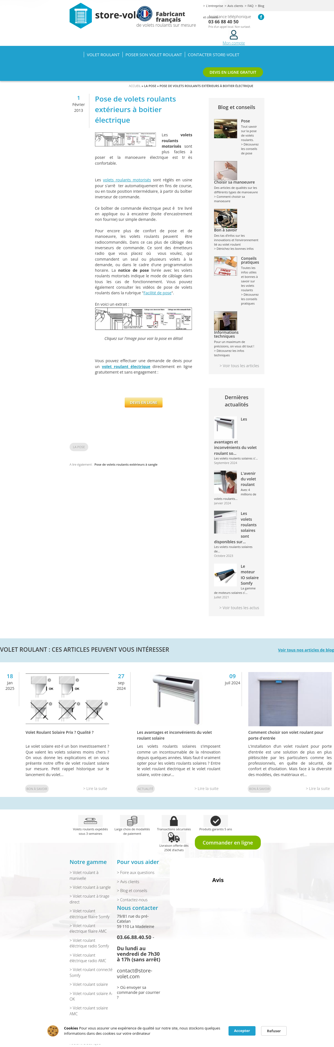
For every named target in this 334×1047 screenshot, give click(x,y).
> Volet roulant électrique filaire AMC (88, 928)
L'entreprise (214, 6)
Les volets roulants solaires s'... (236, 458)
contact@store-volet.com (134, 973)
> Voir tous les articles (239, 365)
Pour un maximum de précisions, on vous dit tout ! (236, 339)
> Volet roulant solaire (89, 984)
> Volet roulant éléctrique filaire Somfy (89, 913)
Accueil (77, 54)
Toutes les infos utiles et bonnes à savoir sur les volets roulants (250, 274)
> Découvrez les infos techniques (229, 353)
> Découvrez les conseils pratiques (250, 298)
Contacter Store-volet (213, 54)
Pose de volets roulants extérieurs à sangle (126, 464)
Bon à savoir (36, 789)
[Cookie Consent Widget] (167, 1031)
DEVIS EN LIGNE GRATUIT (233, 72)
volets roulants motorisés (127, 179)
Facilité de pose (157, 292)
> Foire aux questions (135, 872)
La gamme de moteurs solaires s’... (235, 590)
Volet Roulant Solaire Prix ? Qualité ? (60, 732)
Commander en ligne (228, 842)
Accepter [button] (242, 1030)
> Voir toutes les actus (239, 607)
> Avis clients (128, 881)
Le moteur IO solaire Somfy (250, 575)
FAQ (251, 6)
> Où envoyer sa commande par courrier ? (138, 992)
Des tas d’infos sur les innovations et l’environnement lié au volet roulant (236, 237)
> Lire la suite (95, 788)
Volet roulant (103, 54)
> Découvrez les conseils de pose (250, 148)
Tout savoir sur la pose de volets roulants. (250, 130)
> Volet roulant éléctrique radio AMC (88, 957)
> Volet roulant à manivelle (84, 875)
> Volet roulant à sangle (90, 887)
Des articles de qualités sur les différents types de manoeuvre (236, 187)
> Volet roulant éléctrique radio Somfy (89, 943)
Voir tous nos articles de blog (306, 650)
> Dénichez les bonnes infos (234, 248)
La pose (79, 447)
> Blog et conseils (132, 890)
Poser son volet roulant (154, 54)
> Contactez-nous (132, 899)
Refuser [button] (274, 1030)
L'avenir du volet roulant (248, 479)
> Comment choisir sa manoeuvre (229, 198)
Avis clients (235, 6)
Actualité (145, 789)
